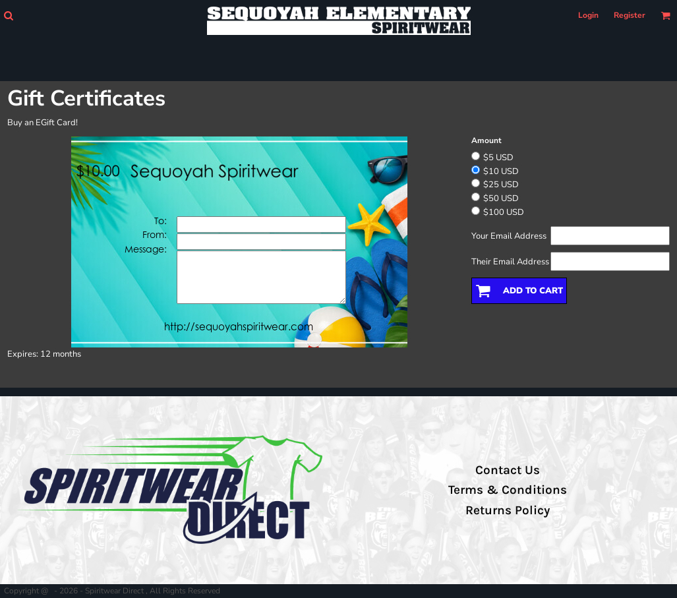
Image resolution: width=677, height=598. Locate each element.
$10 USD (501, 171)
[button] (8, 15)
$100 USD (503, 212)
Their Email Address (510, 262)
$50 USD (501, 198)
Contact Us (507, 470)
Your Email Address (508, 236)
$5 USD (498, 158)
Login (588, 15)
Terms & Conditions (507, 490)
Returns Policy (507, 510)
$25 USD (501, 185)
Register (629, 15)
